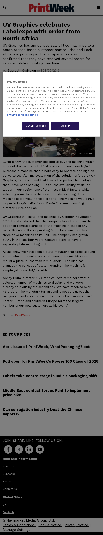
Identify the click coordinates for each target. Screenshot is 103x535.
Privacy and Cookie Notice (22, 115)
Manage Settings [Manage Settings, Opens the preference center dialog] (35, 125)
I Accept (65, 125)
